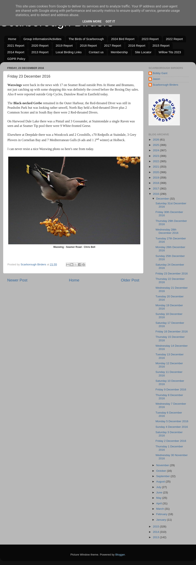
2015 (156, 526)
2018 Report (88, 45)
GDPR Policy (16, 58)
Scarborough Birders (165, 84)
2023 (156, 155)
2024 (156, 150)
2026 (156, 139)
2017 (156, 188)
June (159, 492)
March (160, 508)
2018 (156, 182)
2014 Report (15, 52)
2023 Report (150, 39)
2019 (156, 177)
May (159, 497)
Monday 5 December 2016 (172, 421)
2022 (156, 161)
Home (12, 39)
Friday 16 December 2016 (172, 331)
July (159, 487)
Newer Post (17, 280)
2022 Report (174, 39)
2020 (156, 172)
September (163, 476)
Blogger (120, 554)
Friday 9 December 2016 (171, 389)
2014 (156, 531)
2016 (156, 193)
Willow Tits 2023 (170, 52)
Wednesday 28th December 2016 (167, 231)
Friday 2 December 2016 (171, 440)
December (163, 198)
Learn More (92, 21)
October (161, 470)
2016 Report (136, 45)
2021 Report (15, 45)
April (159, 503)
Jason (156, 78)
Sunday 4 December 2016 (172, 426)
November (163, 465)
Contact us (96, 52)
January (161, 519)
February (162, 514)
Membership (119, 52)
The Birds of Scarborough (86, 39)
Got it (110, 21)
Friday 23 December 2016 (172, 273)
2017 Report (112, 45)
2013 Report (39, 52)
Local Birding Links (69, 52)
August (161, 481)
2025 (156, 145)
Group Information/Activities (42, 39)
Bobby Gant (160, 73)
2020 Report (39, 45)
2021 (156, 166)
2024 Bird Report (122, 39)
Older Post (130, 280)
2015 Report (161, 45)
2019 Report (64, 45)
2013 (156, 537)
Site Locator (143, 52)
